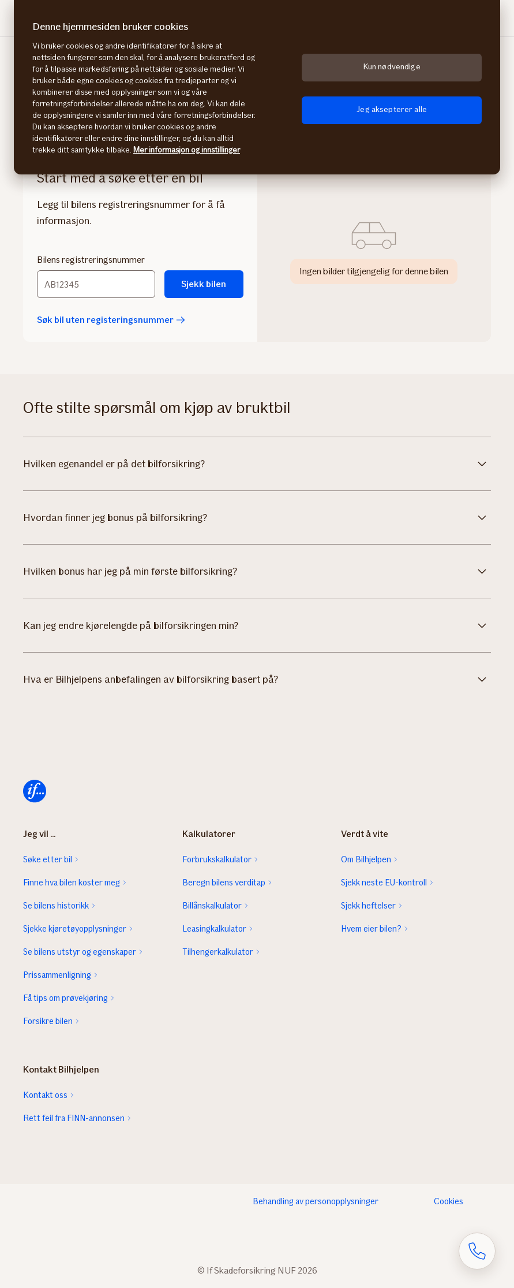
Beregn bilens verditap (223, 882)
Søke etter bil (47, 859)
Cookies (448, 1201)
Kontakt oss (45, 1095)
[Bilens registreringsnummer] (96, 284)
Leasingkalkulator (214, 929)
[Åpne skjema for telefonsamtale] (477, 1251)
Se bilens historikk (56, 905)
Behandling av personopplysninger (315, 1201)
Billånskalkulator (212, 905)
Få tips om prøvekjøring (65, 998)
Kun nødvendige (392, 67)
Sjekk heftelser (368, 905)
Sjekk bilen (203, 283)
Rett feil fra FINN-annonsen (74, 1118)
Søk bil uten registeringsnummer (111, 319)
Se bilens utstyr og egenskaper (79, 952)
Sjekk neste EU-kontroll (384, 882)
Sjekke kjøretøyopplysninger (74, 929)
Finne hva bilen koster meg (71, 882)
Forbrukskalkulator (217, 859)
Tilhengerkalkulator (217, 952)
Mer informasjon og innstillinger (186, 150)
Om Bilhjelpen (366, 859)
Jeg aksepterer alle (392, 109)
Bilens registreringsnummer (91, 259)
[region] (257, 87)
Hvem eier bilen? (371, 929)
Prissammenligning (57, 975)
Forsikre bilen (48, 1021)
